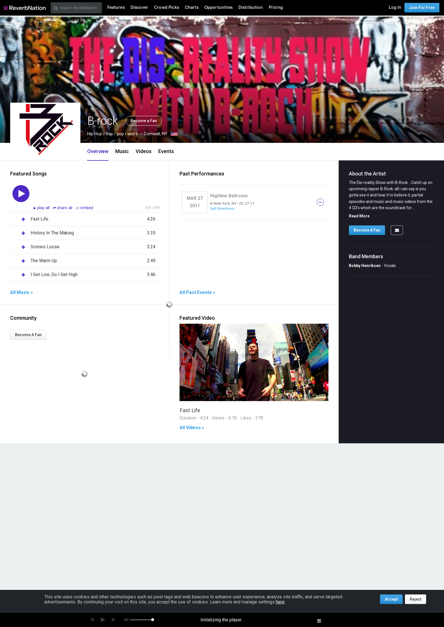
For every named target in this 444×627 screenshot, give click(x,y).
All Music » (21, 292)
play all (44, 208)
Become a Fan (144, 120)
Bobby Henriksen (365, 265)
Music (122, 151)
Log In (395, 7)
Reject (415, 599)
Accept (391, 599)
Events (166, 151)
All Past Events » (197, 292)
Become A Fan (28, 334)
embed (84, 208)
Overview (97, 151)
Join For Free (422, 7)
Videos (143, 151)
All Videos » (192, 427)
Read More (359, 216)
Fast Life (190, 410)
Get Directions (222, 208)
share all (63, 208)
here (280, 602)
